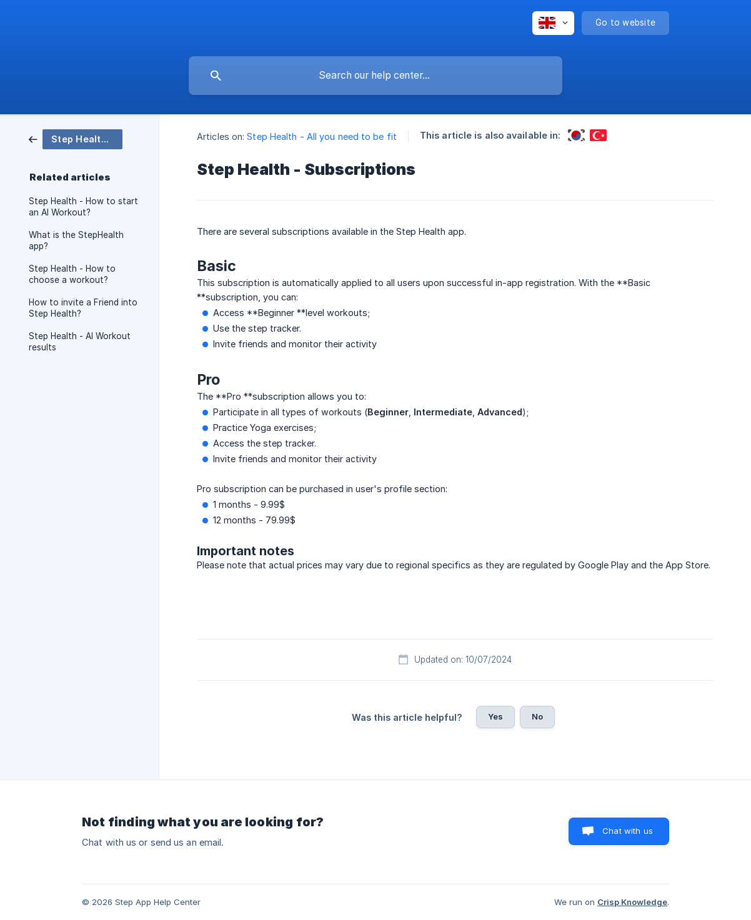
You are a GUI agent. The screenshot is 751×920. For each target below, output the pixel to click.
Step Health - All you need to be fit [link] (322, 136)
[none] (553, 23)
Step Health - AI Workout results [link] (80, 341)
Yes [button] (495, 716)
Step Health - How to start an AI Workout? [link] (83, 206)
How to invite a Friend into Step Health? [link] (83, 308)
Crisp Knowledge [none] (632, 902)
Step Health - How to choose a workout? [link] (72, 274)
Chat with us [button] (627, 831)
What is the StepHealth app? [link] (76, 240)
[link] (75, 138)
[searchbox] (375, 75)
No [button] (537, 716)
